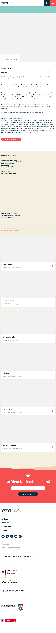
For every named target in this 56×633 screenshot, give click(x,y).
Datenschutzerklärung (10, 548)
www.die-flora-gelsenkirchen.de (10, 215)
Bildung (4, 519)
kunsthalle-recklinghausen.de (10, 173)
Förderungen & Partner (17, 557)
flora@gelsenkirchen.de (8, 217)
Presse (4, 530)
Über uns (5, 523)
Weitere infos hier (9, 139)
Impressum (5, 544)
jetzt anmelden (28, 494)
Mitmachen (6, 526)
